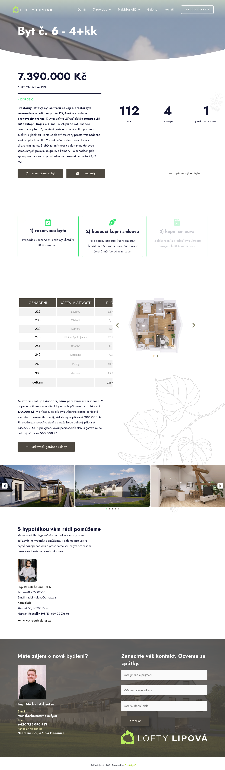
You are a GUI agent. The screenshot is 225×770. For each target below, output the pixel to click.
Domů (89, 9)
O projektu (108, 9)
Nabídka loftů (133, 9)
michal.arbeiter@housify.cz (37, 716)
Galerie (155, 9)
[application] (115, 9)
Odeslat (135, 721)
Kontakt (170, 9)
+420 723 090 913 (32, 724)
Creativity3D (130, 765)
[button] (117, 325)
